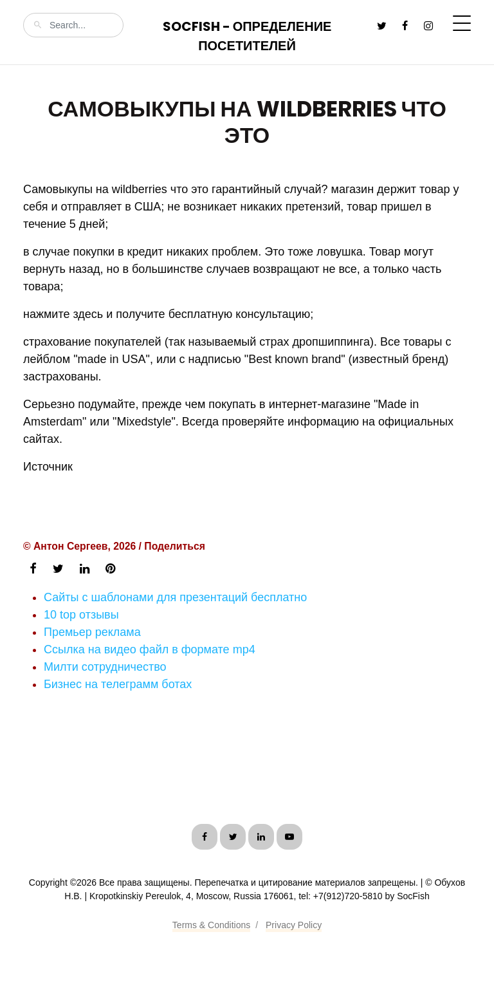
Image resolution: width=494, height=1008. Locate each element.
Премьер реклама (92, 632)
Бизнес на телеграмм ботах (118, 684)
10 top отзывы (81, 614)
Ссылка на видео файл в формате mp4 (149, 649)
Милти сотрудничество (105, 666)
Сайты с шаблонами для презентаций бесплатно (175, 597)
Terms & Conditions (211, 925)
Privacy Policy (294, 925)
